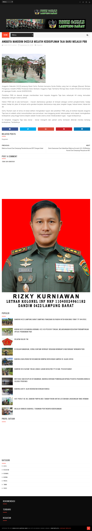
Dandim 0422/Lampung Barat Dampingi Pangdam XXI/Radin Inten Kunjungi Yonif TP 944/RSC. (50, 319)
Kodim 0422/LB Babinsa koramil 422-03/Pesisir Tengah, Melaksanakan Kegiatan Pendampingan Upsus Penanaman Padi (51, 330)
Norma (5, 477)
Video (5, 488)
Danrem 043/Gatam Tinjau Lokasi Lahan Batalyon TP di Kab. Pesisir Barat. (43, 369)
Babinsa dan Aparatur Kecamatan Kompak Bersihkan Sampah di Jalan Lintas (43, 359)
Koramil (6, 473)
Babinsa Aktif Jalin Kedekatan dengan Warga (31, 389)
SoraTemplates (55, 528)
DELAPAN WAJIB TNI (21, 339)
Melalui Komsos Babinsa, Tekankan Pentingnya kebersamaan (38, 408)
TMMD (5, 484)
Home (6, 35)
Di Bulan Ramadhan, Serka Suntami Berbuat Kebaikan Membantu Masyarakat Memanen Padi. (49, 349)
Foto (5, 466)
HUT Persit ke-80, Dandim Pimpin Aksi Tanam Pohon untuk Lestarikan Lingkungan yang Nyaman (51, 398)
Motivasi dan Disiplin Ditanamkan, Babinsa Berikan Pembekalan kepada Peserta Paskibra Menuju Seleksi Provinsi (52, 380)
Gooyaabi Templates (65, 528)
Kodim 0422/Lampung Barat (20, 528)
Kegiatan (39, 45)
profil (5, 481)
